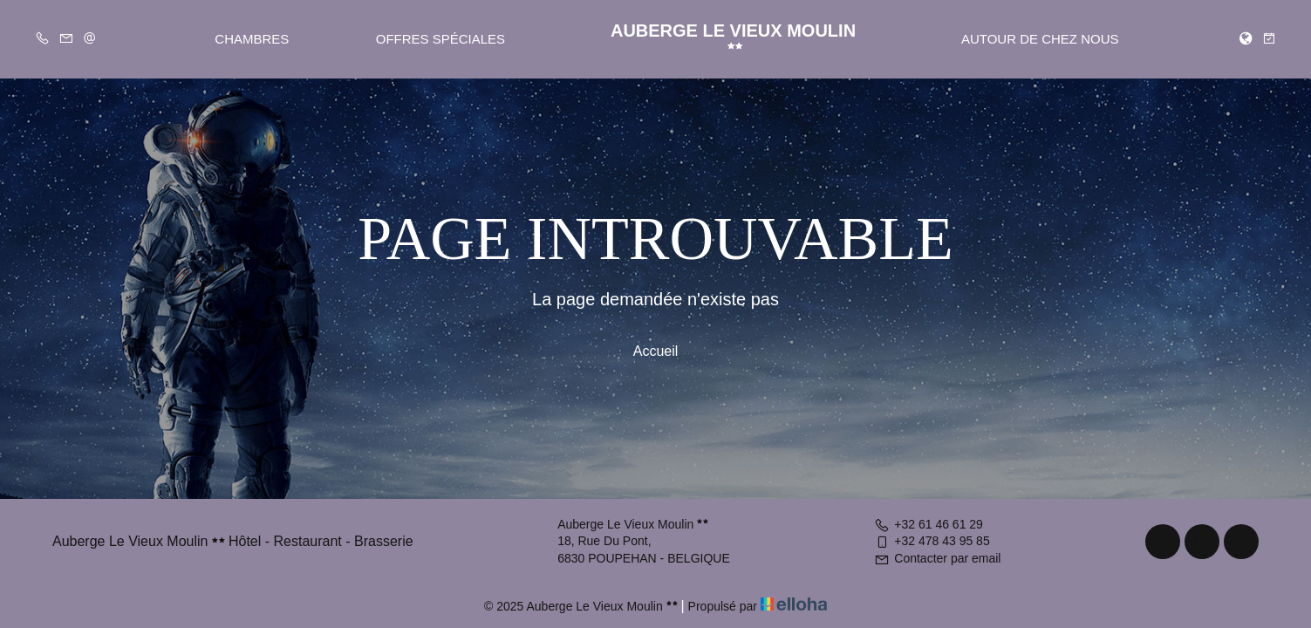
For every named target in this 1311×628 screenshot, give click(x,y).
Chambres (252, 38)
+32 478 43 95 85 (931, 541)
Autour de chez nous (1040, 38)
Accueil (656, 351)
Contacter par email (937, 558)
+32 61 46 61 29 (928, 524)
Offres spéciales (440, 38)
